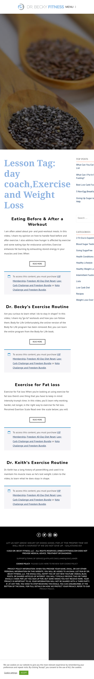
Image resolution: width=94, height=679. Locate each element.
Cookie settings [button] (10, 673)
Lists (78, 281)
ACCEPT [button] (24, 673)
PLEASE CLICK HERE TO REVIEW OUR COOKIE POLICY (54, 564)
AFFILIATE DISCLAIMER (55, 558)
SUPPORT (21, 558)
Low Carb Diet (83, 287)
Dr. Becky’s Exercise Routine (37, 307)
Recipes (80, 293)
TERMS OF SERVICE (35, 558)
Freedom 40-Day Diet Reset (41, 280)
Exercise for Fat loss (37, 385)
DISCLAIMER (72, 558)
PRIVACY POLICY (47, 589)
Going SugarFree (84, 250)
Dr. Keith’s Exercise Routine (37, 462)
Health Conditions (84, 256)
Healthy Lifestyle (84, 263)
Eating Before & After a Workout (37, 221)
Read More (37, 264)
